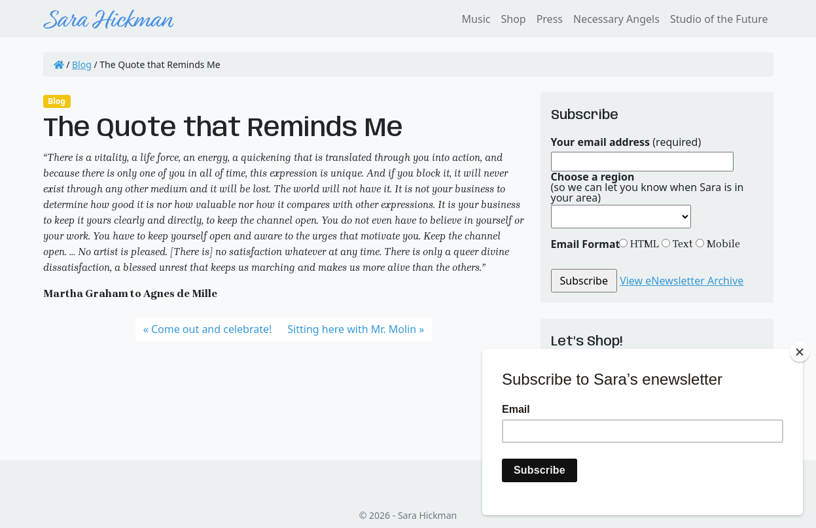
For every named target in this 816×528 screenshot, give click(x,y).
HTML (643, 244)
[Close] (799, 352)
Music (476, 19)
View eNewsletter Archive (681, 280)
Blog (82, 64)
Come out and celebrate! (211, 329)
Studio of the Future (719, 19)
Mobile (722, 244)
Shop (513, 19)
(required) (626, 142)
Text (681, 244)
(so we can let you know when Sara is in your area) (647, 187)
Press (550, 19)
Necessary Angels (616, 19)
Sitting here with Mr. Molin (351, 329)
